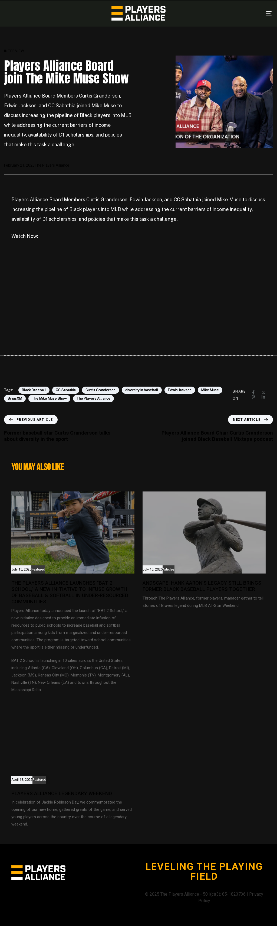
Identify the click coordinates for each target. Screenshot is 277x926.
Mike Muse (210, 390)
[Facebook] (253, 392)
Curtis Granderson (100, 390)
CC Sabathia (66, 390)
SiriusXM (15, 398)
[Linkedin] (263, 397)
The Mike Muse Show (49, 398)
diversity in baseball (141, 390)
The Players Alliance (52, 165)
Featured (38, 569)
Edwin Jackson (180, 390)
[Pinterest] (253, 397)
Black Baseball (34, 390)
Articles (168, 569)
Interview (14, 51)
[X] (263, 392)
